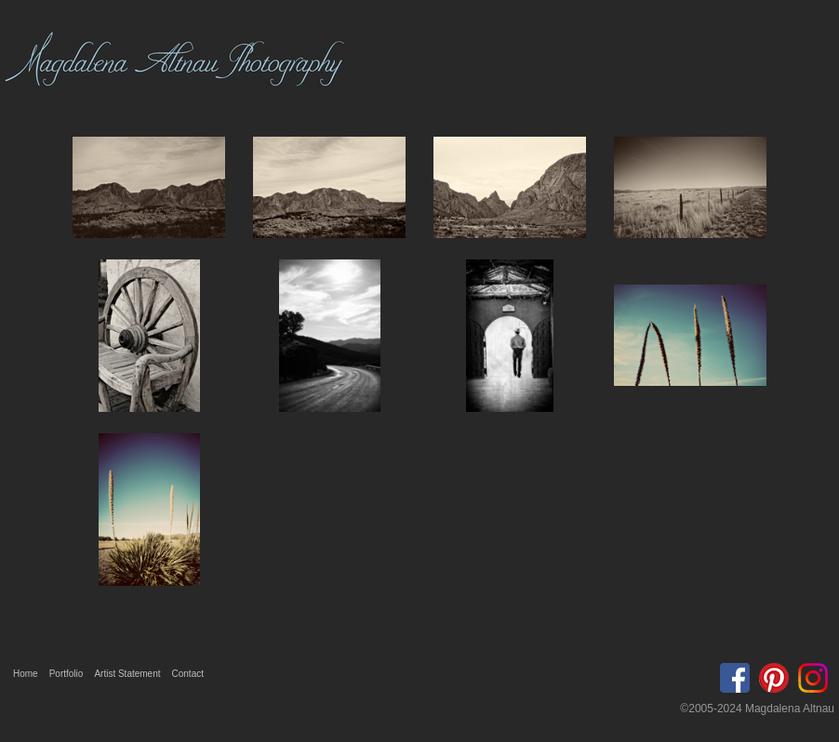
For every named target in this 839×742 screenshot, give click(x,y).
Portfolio (66, 674)
